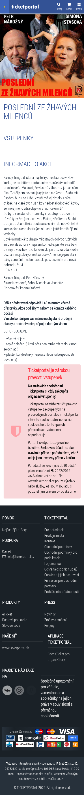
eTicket (7, 614)
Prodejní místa (54, 535)
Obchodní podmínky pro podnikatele (60, 555)
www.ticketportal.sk (15, 647)
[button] (69, 7)
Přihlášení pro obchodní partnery (60, 583)
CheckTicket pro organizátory (59, 656)
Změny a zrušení (55, 619)
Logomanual (52, 563)
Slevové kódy (11, 625)
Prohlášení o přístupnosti (61, 591)
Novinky (50, 614)
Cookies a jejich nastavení (61, 574)
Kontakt (49, 541)
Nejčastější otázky (14, 529)
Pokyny (49, 625)
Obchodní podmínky (58, 546)
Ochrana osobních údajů (61, 569)
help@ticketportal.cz (18, 556)
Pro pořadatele (54, 529)
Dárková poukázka (14, 619)
